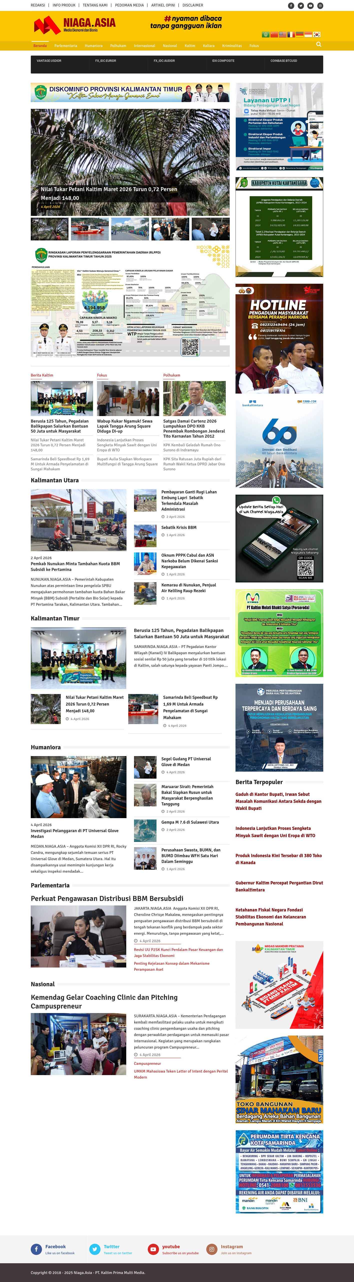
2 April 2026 (175, 517)
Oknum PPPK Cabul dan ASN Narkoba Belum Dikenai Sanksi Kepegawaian (191, 560)
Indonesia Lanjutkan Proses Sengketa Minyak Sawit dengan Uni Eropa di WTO (127, 445)
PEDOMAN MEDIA (129, 5)
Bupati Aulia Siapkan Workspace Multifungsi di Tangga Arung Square (127, 462)
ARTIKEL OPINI (163, 5)
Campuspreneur (147, 1063)
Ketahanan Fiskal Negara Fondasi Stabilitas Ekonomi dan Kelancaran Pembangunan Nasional (271, 917)
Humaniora (89, 46)
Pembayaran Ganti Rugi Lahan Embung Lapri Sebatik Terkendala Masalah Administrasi (190, 500)
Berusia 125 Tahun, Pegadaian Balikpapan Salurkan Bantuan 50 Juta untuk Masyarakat (60, 426)
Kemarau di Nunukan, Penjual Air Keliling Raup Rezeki (190, 587)
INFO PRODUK (64, 5)
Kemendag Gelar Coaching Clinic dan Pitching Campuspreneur (104, 1002)
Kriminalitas (218, 46)
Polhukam (112, 46)
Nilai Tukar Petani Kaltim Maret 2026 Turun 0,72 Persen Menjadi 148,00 (58, 445)
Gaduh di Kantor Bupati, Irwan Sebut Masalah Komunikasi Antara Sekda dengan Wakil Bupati (279, 801)
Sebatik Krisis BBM (180, 527)
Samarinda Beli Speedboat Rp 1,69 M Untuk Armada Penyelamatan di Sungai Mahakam (60, 464)
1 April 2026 (175, 535)
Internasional (137, 46)
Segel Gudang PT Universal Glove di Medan (187, 761)
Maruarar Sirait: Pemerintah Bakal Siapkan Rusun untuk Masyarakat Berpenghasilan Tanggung (189, 795)
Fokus (239, 46)
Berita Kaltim (42, 375)
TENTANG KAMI (95, 5)
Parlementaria (62, 46)
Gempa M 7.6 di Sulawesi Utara (192, 822)
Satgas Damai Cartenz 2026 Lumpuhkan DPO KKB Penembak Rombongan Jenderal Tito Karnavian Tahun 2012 (194, 428)
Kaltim (179, 46)
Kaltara (196, 46)
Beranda (38, 46)
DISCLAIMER (192, 5)
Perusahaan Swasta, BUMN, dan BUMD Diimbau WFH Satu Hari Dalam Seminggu (191, 855)
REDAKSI (38, 5)
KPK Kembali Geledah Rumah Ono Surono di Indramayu (191, 448)
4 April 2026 (51, 206)
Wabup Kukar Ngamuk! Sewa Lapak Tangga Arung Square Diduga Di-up (124, 426)
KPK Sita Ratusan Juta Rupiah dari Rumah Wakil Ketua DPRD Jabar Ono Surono (194, 464)
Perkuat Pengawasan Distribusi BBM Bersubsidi (107, 898)
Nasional (161, 46)
